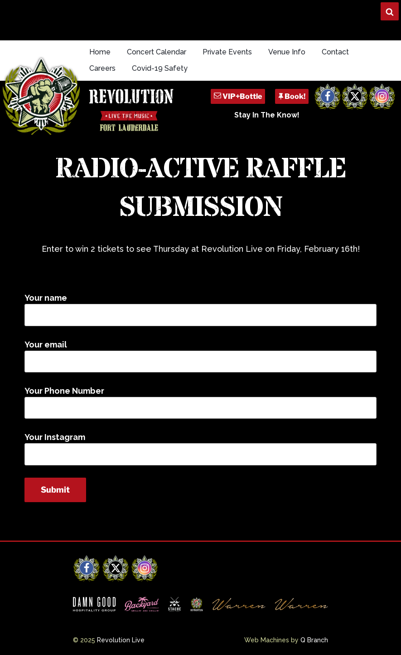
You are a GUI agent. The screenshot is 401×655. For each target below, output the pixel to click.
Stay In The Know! (267, 115)
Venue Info (286, 52)
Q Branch (314, 640)
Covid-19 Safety (160, 68)
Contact (335, 52)
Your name (200, 309)
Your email (200, 356)
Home (100, 52)
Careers (102, 68)
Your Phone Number (200, 402)
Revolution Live (121, 640)
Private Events (227, 52)
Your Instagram (200, 448)
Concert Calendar (156, 52)
